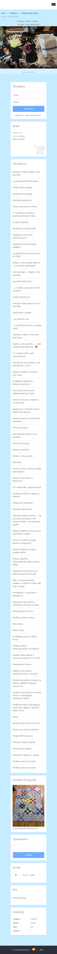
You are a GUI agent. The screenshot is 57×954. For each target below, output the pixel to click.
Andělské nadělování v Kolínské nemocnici (23, 382)
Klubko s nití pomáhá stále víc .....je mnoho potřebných (27, 264)
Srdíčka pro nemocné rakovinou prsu (23, 236)
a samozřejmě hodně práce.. (26, 181)
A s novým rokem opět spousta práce (23, 354)
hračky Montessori (21, 297)
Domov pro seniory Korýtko (26, 729)
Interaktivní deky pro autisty (26, 755)
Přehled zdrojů (19, 898)
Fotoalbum (13, 13)
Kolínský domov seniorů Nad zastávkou (26, 420)
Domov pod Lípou (21, 443)
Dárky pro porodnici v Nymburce (23, 479)
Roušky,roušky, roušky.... (30, 13)
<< (16, 875)
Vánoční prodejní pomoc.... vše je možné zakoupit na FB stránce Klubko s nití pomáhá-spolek (27, 520)
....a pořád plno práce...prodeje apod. (27, 327)
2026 (32, 875)
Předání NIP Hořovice (23, 735)
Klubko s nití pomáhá (23, 456)
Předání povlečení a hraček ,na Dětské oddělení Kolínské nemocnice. (27, 683)
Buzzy (15, 716)
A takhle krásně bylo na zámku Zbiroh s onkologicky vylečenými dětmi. (27, 695)
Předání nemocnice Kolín (24, 767)
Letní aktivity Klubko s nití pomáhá (25, 435)
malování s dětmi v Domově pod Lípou (26, 336)
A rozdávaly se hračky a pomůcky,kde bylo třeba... (25, 214)
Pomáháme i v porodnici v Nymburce (25, 594)
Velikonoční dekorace (23, 502)
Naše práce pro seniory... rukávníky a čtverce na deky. (26, 603)
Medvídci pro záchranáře (24, 228)
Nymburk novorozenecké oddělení (24, 245)
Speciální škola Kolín (22, 281)
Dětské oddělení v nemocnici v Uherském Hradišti (27, 532)
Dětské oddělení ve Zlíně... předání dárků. (25, 551)
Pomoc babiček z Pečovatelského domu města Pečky (26, 561)
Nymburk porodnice (22, 200)
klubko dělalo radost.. (23, 187)
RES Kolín (17, 462)
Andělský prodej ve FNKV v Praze (25, 638)
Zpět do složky (28, 72)
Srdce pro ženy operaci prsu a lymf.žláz (26, 305)
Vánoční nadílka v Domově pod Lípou (25, 373)
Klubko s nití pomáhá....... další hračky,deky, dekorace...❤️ (27, 345)
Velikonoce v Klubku (22, 312)
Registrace (19, 115)
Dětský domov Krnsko (23, 611)
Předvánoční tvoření (22, 664)
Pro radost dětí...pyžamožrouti (27, 487)
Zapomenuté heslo (33, 115)
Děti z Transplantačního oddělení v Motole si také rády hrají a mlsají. (27, 583)
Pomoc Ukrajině (20, 427)
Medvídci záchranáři (22, 509)
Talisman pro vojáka (22, 748)
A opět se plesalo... (21, 222)
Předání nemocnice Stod (24, 761)
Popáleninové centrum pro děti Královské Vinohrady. (25, 572)
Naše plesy (18, 623)
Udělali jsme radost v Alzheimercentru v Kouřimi (25, 672)
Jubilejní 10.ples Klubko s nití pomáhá (26, 173)
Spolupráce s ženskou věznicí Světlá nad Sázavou (26, 410)
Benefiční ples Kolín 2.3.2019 (26, 723)
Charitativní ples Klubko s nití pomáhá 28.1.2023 (26, 364)
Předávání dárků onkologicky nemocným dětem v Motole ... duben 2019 (27, 707)
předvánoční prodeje (22, 193)
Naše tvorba (18, 630)
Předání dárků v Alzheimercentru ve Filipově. (26, 647)
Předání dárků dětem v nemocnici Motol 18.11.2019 (26, 656)
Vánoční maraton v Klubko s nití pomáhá (26, 401)
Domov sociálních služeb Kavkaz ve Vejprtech (24, 541)
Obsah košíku (19, 139)
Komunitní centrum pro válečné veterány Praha (24, 392)
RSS (41, 949)
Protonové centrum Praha (25, 206)
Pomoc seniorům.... (22, 449)
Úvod (3, 13)
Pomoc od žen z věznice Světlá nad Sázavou (27, 470)
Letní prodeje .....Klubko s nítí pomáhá (26, 273)
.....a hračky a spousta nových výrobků (26, 289)
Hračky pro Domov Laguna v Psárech (26, 495)
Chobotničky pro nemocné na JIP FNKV (26, 255)
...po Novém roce (21, 319)
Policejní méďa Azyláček (24, 742)
